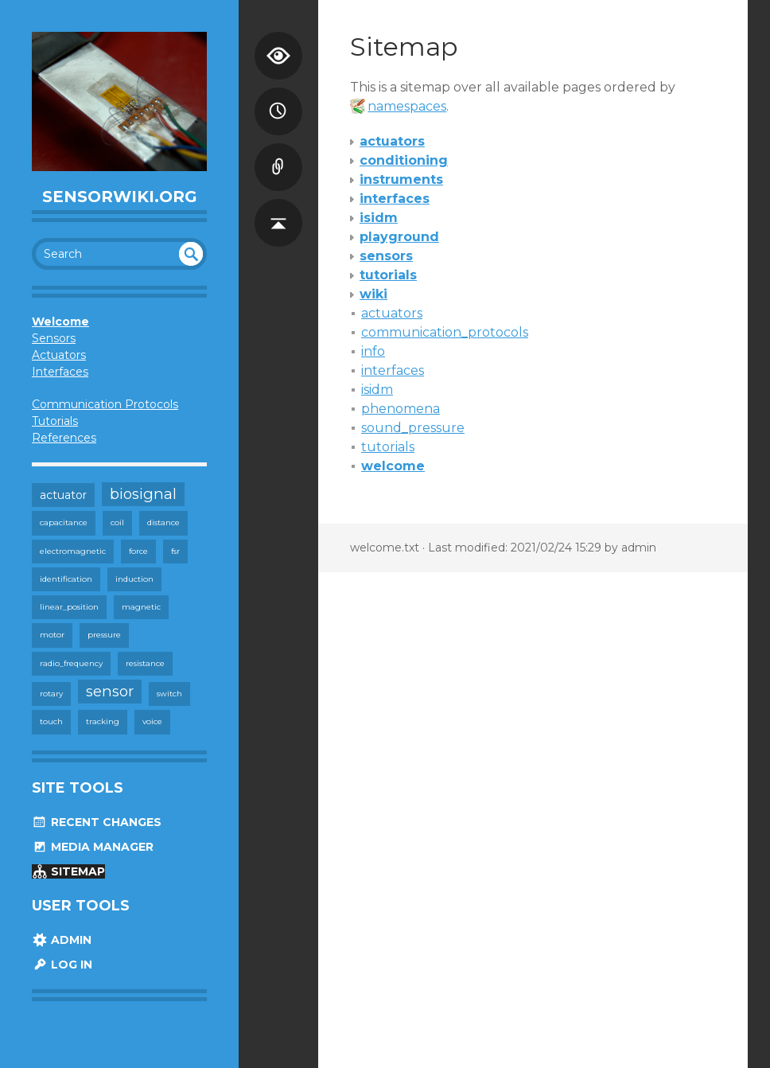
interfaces (392, 370)
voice (152, 721)
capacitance (64, 522)
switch (169, 693)
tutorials (387, 446)
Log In (62, 964)
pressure (104, 634)
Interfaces (60, 371)
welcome (393, 466)
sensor (110, 691)
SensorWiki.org (119, 196)
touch (51, 721)
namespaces (407, 106)
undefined (191, 254)
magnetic (141, 606)
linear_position (69, 606)
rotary (51, 693)
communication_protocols (444, 332)
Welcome (60, 321)
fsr (175, 551)
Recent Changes (96, 822)
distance (163, 522)
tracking (102, 721)
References (64, 438)
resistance (145, 663)
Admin (61, 940)
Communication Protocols (105, 404)
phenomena (400, 408)
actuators (391, 313)
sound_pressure (413, 427)
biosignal (143, 494)
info (373, 351)
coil (117, 522)
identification (66, 579)
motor (52, 634)
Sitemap (68, 871)
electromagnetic (73, 551)
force (138, 551)
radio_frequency (71, 663)
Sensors (54, 338)
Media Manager (93, 847)
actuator (63, 495)
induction (134, 579)
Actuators (59, 355)
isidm (377, 389)
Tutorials (55, 421)
